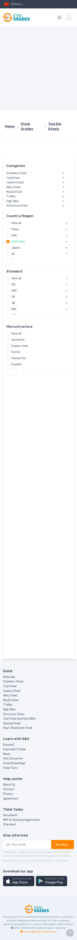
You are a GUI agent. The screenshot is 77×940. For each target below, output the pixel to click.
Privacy (8, 794)
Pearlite (16, 364)
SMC (14, 290)
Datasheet (10, 815)
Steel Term (10, 768)
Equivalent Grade (14, 749)
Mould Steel (10, 700)
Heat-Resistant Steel (17, 728)
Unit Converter (13, 758)
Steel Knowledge (14, 763)
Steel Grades (27, 126)
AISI (13, 309)
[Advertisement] (38, 68)
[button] (18, 881)
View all (16, 223)
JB (13, 303)
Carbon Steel (11, 691)
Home (10, 126)
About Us (9, 784)
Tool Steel (9, 686)
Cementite (18, 358)
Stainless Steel (13, 681)
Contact (8, 789)
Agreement (10, 798)
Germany (18, 241)
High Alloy (9, 709)
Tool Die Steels (54, 126)
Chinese (12, 4)
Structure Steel (13, 714)
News (6, 754)
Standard (9, 824)
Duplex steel (19, 346)
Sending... (62, 844)
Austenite (18, 340)
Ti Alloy (8, 704)
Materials (9, 677)
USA (14, 235)
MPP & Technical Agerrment (21, 820)
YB (13, 297)
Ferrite (15, 352)
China (15, 229)
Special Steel (12, 723)
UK (13, 254)
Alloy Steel (10, 695)
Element (8, 745)
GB (13, 284)
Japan (15, 248)
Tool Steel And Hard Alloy (19, 718)
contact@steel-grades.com (40, 931)
